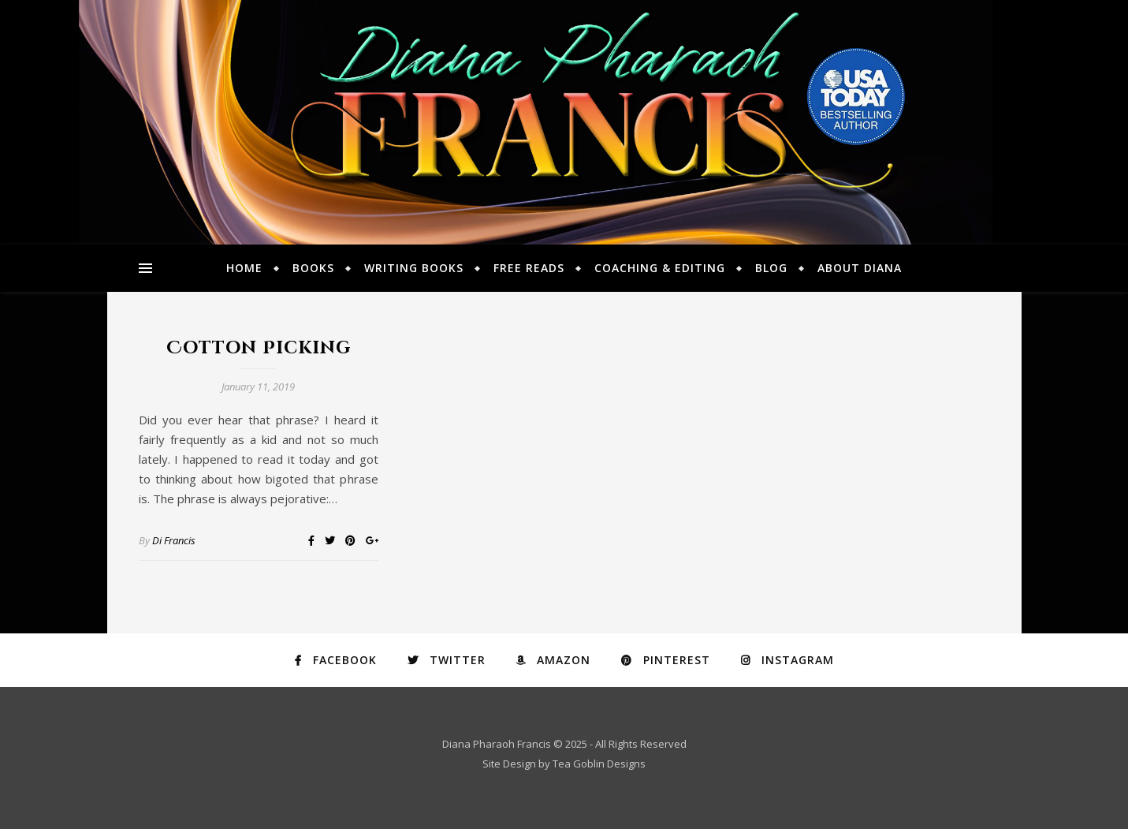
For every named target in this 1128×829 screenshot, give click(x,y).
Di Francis (173, 540)
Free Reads (528, 267)
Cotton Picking (258, 348)
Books (313, 267)
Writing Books (413, 267)
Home (244, 267)
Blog (771, 267)
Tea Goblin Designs (599, 763)
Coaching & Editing (659, 267)
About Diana (859, 267)
